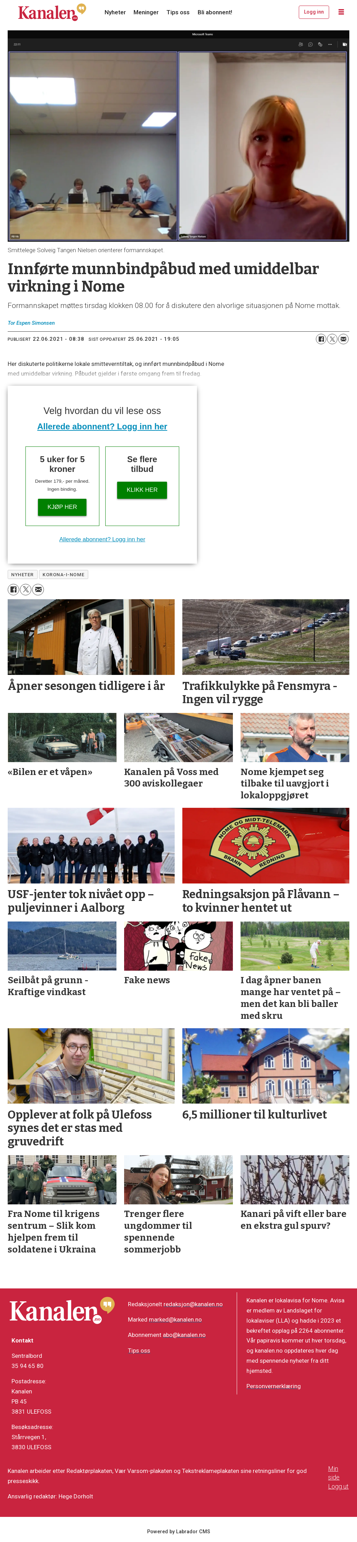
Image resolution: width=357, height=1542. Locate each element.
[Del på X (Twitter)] (332, 339)
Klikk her (142, 490)
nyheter (22, 574)
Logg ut (338, 1486)
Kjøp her (62, 507)
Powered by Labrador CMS (178, 1532)
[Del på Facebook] (321, 339)
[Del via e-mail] (343, 339)
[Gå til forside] (52, 12)
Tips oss (178, 12)
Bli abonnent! (215, 12)
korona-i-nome (63, 574)
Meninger (146, 12)
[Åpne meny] (341, 12)
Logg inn (314, 12)
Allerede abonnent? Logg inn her (102, 426)
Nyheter (115, 12)
